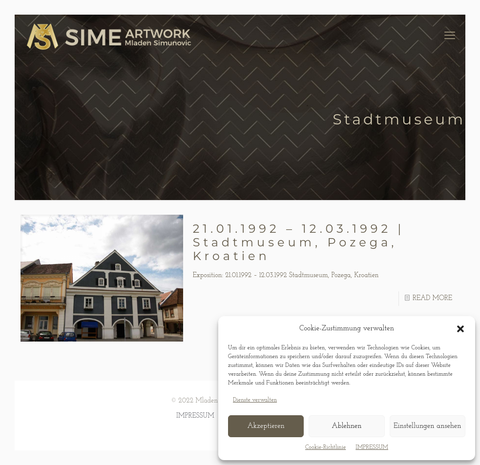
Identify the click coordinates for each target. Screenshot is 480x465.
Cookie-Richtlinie (325, 447)
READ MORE (432, 298)
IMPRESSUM (371, 447)
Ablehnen (346, 426)
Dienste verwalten (255, 400)
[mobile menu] (449, 36)
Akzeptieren (265, 426)
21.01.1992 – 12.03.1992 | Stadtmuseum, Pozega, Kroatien (299, 242)
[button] (460, 329)
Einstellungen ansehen (427, 426)
